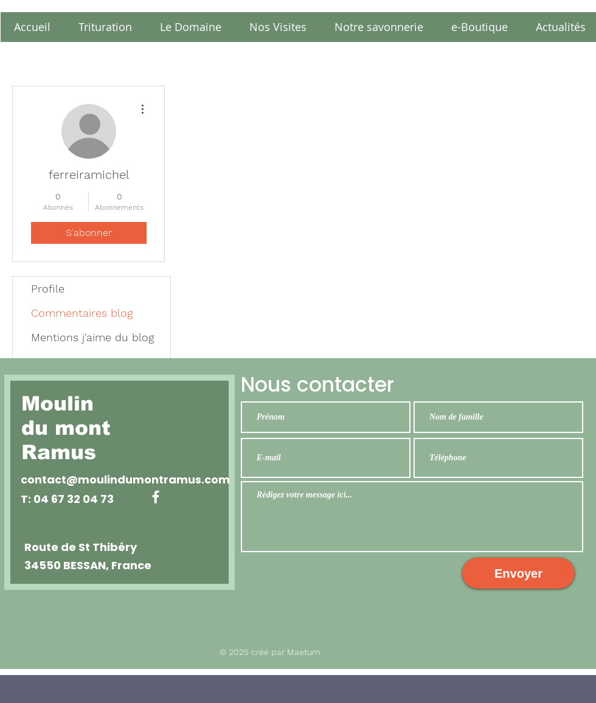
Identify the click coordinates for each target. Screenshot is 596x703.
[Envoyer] (518, 573)
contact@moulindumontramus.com (125, 479)
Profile (47, 288)
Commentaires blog (82, 312)
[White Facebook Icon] (155, 496)
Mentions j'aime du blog (92, 337)
